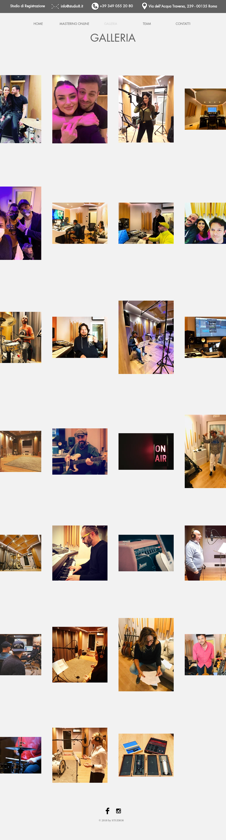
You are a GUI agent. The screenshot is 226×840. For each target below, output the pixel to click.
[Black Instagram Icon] (118, 811)
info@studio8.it (72, 6)
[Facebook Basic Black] (107, 811)
